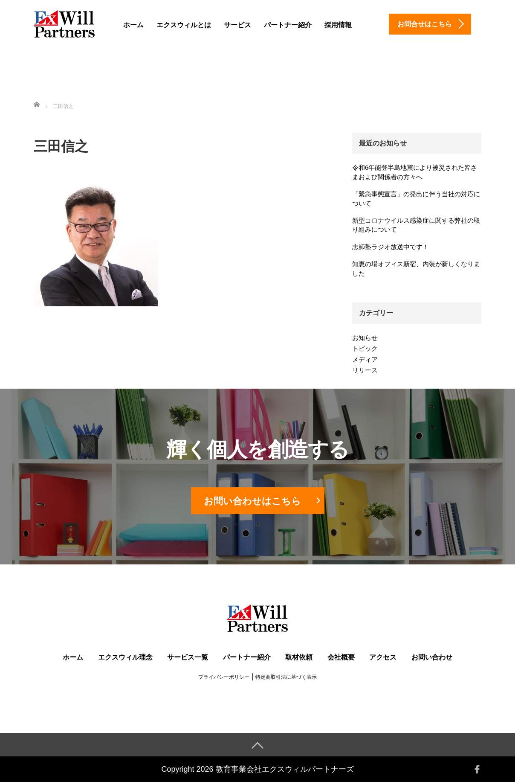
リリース (365, 370)
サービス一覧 (187, 657)
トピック (365, 348)
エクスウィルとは (183, 25)
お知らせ (365, 337)
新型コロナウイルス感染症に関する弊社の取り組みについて (416, 225)
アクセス (382, 657)
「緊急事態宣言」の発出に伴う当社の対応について (416, 198)
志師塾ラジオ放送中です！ (390, 246)
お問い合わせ (431, 657)
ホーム (133, 25)
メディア (365, 359)
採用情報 (338, 25)
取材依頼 (298, 657)
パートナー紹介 (288, 25)
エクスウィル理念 (125, 657)
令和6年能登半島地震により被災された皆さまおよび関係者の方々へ (414, 172)
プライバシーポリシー (223, 677)
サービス (237, 25)
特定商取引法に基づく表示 (286, 677)
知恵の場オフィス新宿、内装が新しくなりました (416, 268)
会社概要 (341, 657)
